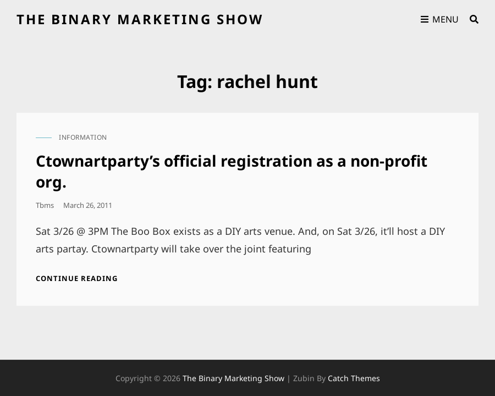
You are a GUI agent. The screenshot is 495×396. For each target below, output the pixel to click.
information (83, 137)
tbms (45, 205)
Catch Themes (354, 357)
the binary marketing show (139, 19)
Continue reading (77, 278)
